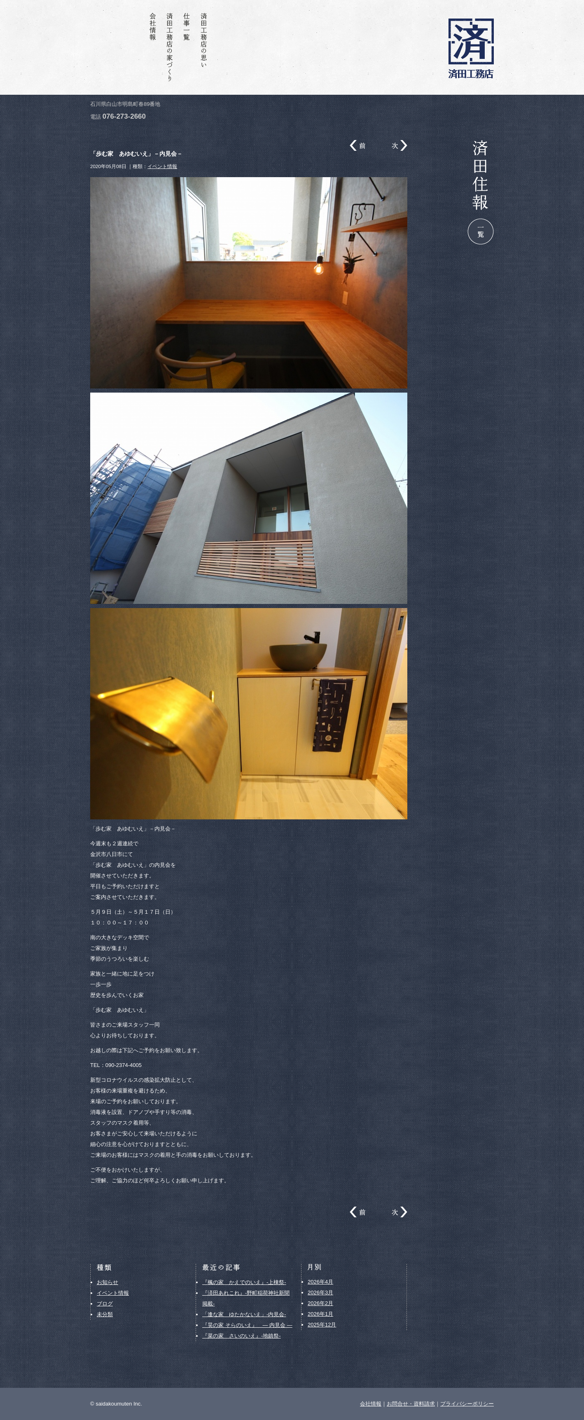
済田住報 (136, 47)
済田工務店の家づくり (170, 47)
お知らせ (107, 1282)
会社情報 (153, 47)
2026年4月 (320, 1282)
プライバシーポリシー (467, 1404)
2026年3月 (320, 1292)
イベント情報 (162, 166)
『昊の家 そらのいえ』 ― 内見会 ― (247, 1325)
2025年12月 (322, 1325)
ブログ (105, 1304)
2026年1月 (320, 1314)
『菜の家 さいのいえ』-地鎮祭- (241, 1336)
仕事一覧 (188, 47)
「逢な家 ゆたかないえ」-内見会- (244, 1314)
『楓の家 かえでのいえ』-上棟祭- (244, 1282)
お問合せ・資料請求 (118, 47)
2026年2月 (320, 1303)
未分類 (105, 1314)
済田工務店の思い (205, 47)
